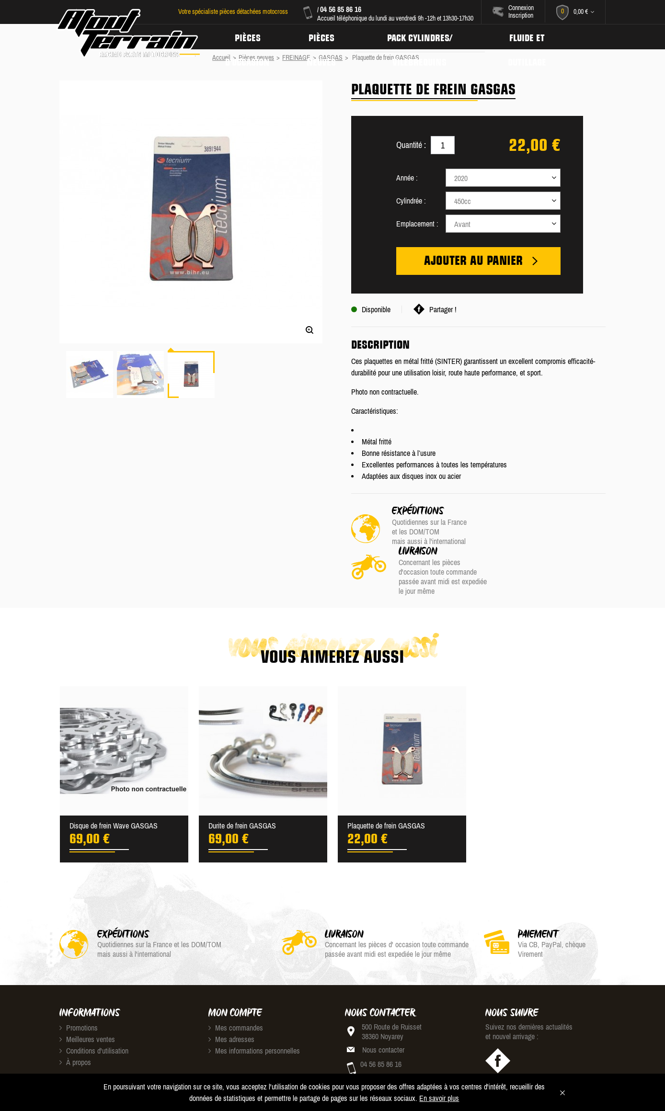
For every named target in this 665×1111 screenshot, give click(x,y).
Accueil (221, 57)
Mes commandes (235, 988)
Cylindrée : (411, 200)
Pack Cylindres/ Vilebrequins (424, 37)
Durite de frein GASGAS (242, 786)
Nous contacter (383, 1010)
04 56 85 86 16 (340, 9)
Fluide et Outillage (534, 37)
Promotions (78, 988)
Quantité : (411, 145)
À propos (75, 1023)
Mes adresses (231, 1000)
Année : (407, 177)
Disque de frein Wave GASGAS (113, 786)
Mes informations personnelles (254, 1011)
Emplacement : (417, 223)
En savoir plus (439, 1098)
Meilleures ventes (87, 1000)
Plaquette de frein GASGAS (386, 786)
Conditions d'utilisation (93, 1011)
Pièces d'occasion (248, 37)
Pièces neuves (324, 37)
